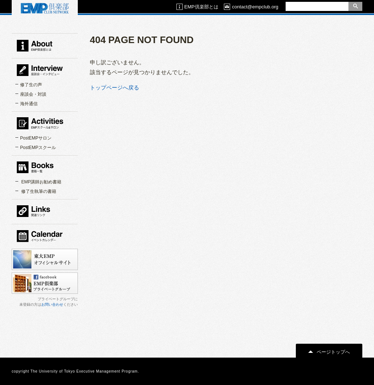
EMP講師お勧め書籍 (40, 181)
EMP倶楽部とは (197, 6)
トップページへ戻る (114, 87)
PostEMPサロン (35, 138)
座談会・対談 (33, 94)
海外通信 (29, 103)
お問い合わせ (52, 304)
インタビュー (45, 70)
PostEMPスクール (38, 147)
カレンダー (45, 236)
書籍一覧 (45, 167)
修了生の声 (31, 84)
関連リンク (45, 211)
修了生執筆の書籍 (38, 191)
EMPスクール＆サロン (45, 123)
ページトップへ (329, 352)
